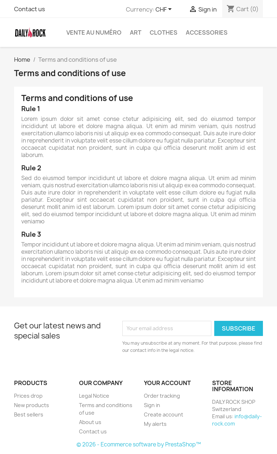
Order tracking (162, 395)
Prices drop (28, 395)
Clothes (163, 32)
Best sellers (28, 414)
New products (31, 405)
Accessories (207, 32)
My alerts (155, 423)
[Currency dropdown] (164, 9)
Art (135, 32)
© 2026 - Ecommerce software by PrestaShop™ (138, 444)
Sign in (152, 405)
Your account (167, 383)
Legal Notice (94, 395)
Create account (163, 414)
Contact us (29, 9)
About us (90, 422)
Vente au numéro (94, 32)
